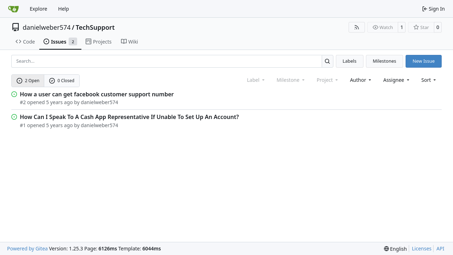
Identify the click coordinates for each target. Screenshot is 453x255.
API (440, 248)
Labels (349, 61)
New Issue (424, 61)
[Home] (13, 8)
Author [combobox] (361, 79)
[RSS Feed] (357, 27)
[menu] (429, 80)
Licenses (422, 248)
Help (63, 8)
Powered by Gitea (27, 248)
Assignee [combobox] (397, 79)
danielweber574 (47, 27)
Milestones (384, 61)
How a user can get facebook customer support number (97, 94)
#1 (23, 125)
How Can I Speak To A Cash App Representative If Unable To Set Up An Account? (129, 116)
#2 (23, 102)
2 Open (28, 81)
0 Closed (62, 81)
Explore (38, 8)
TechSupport (95, 27)
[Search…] (327, 61)
